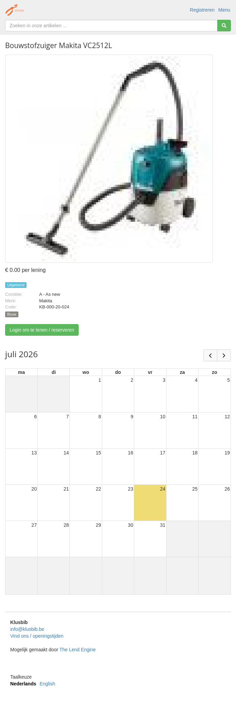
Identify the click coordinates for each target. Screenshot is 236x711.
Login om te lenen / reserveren (42, 330)
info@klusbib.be (27, 629)
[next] (224, 355)
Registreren (202, 10)
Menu (224, 10)
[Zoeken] (224, 25)
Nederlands (23, 683)
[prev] (210, 355)
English (47, 683)
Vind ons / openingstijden (36, 636)
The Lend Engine (77, 649)
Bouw (11, 314)
